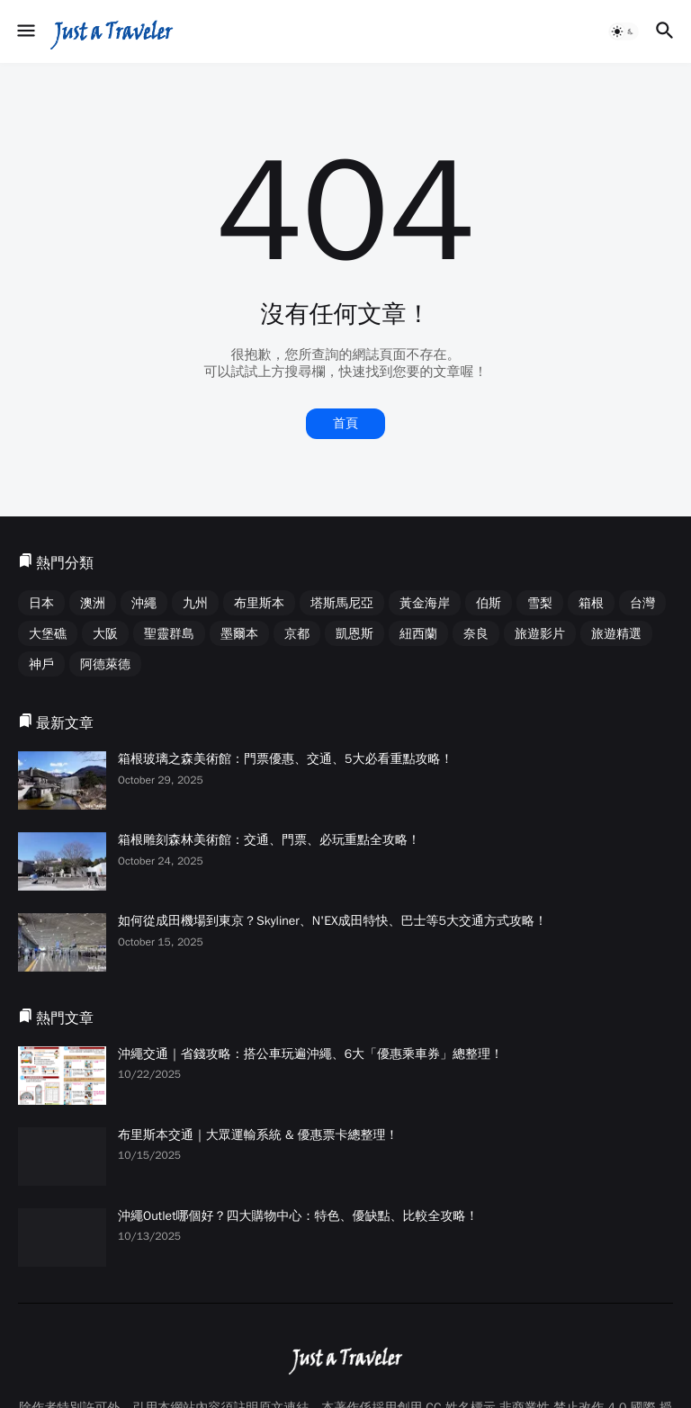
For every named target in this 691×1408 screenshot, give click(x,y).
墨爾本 (239, 633)
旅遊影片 (540, 633)
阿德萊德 (105, 664)
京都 (297, 633)
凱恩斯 (354, 633)
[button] (24, 31)
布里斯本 (259, 603)
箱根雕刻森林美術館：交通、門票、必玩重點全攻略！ (269, 839)
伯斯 (488, 603)
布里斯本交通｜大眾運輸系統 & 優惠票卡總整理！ (258, 1135)
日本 (41, 603)
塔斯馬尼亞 (341, 603)
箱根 (591, 603)
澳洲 (92, 603)
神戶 (41, 664)
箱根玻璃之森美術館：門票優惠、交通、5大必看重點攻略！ (285, 759)
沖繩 (144, 603)
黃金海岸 (424, 603)
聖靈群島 (169, 633)
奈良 (476, 633)
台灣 (642, 603)
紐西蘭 (418, 633)
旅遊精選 (616, 633)
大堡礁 (48, 633)
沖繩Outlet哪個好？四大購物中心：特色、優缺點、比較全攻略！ (298, 1216)
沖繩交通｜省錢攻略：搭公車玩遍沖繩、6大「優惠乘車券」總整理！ (310, 1054)
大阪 (105, 633)
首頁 (345, 423)
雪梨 (539, 603)
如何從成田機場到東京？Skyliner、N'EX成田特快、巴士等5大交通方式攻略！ (332, 920)
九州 (195, 603)
